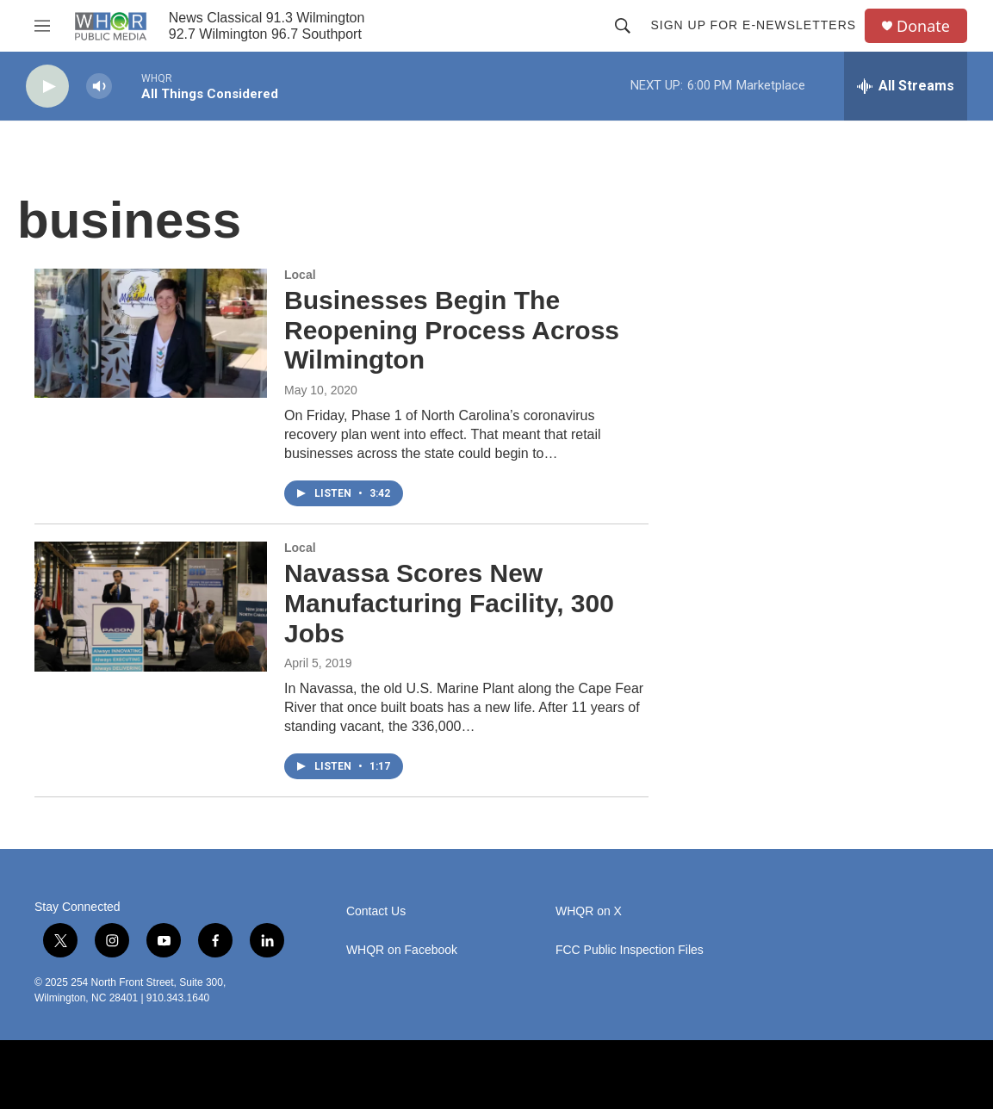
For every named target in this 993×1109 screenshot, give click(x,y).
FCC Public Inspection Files (629, 950)
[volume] (99, 86)
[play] (47, 86)
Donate (923, 26)
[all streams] (905, 86)
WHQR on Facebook (401, 950)
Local (300, 275)
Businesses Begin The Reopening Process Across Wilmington (451, 330)
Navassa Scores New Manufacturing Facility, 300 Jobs (449, 603)
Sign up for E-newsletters (753, 25)
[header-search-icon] (622, 26)
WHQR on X (588, 911)
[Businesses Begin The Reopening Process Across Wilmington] (150, 333)
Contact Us (376, 911)
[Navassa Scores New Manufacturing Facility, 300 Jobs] (150, 606)
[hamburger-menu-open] (42, 26)
